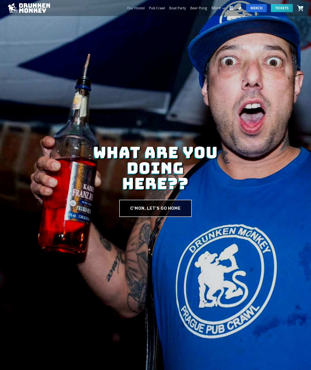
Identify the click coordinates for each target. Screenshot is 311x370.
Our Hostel (136, 8)
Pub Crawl (157, 8)
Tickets (281, 8)
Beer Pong (198, 8)
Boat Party (177, 8)
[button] (218, 8)
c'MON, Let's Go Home (155, 208)
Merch (256, 8)
